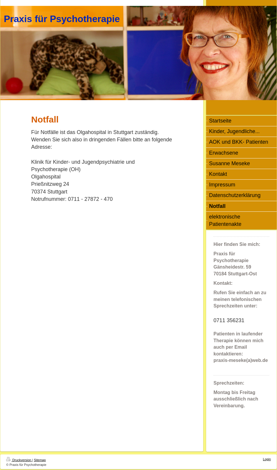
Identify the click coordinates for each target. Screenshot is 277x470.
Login (267, 459)
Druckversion (19, 460)
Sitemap (40, 460)
